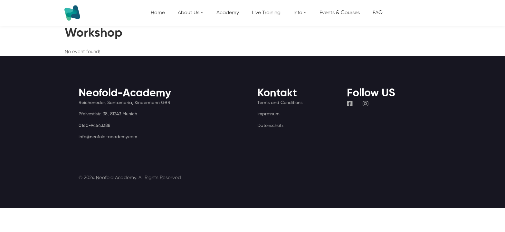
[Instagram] (365, 104)
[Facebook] (350, 104)
